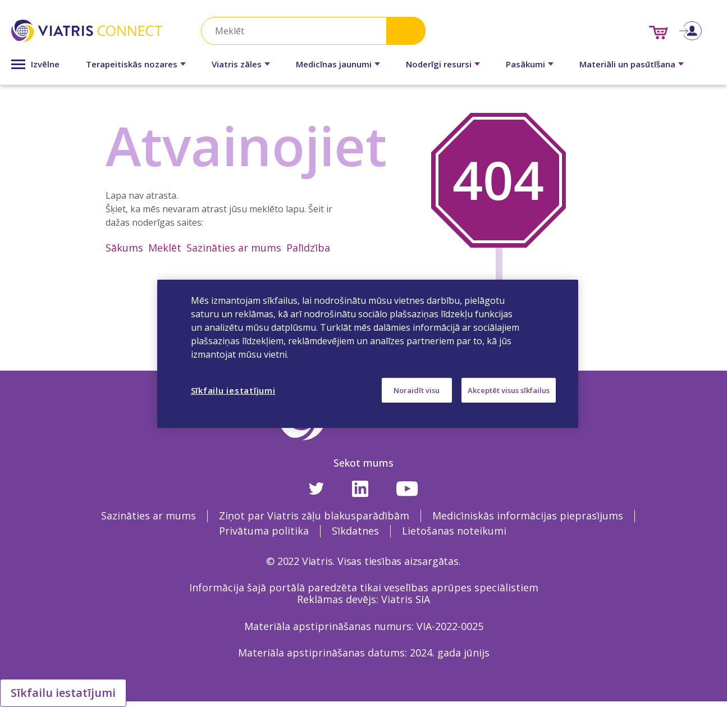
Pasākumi (525, 64)
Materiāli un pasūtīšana (627, 64)
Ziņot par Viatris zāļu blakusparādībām (314, 515)
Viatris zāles (237, 64)
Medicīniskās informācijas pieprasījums (527, 515)
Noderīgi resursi (439, 64)
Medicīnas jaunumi (334, 64)
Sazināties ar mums (233, 247)
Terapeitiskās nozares (131, 64)
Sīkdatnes (355, 530)
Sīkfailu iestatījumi (63, 692)
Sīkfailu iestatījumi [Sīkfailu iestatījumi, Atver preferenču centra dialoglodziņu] (233, 389)
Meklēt (164, 247)
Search (406, 30)
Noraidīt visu (417, 390)
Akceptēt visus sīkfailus (509, 390)
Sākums (124, 247)
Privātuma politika (264, 530)
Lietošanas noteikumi (454, 530)
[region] (367, 353)
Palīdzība (308, 247)
